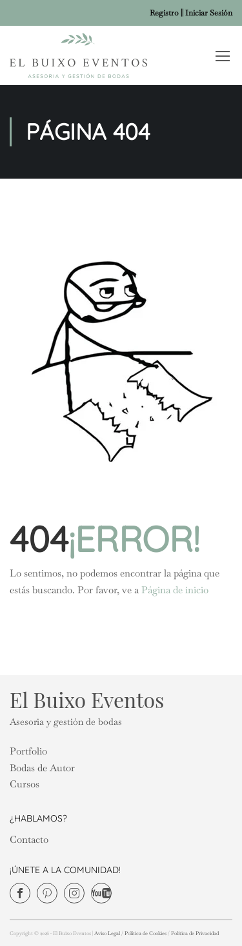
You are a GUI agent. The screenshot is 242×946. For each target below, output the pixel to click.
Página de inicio (174, 590)
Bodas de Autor (42, 768)
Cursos (24, 784)
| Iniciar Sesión (207, 13)
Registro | (166, 13)
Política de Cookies (145, 933)
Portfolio (28, 751)
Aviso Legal (107, 933)
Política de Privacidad (195, 933)
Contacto (29, 839)
